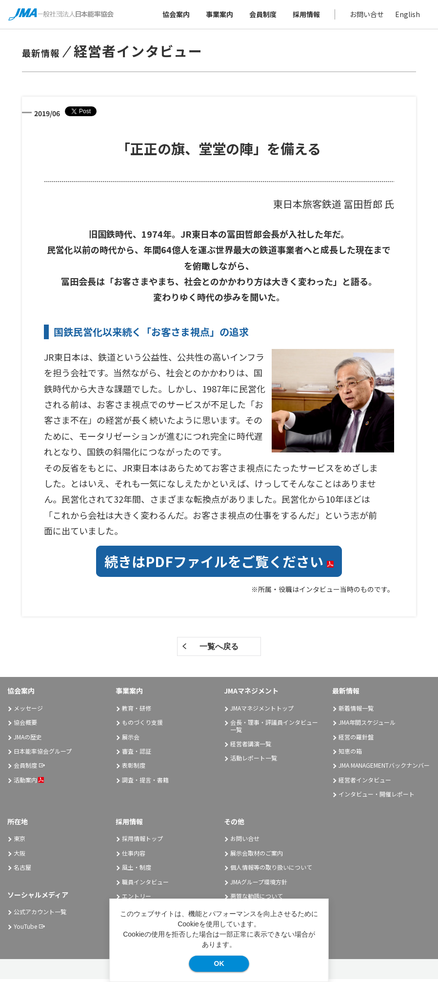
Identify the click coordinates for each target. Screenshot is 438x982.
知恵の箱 (350, 754)
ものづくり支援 (142, 725)
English (406, 15)
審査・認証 (136, 754)
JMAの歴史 (28, 740)
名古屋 (22, 870)
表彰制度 (133, 768)
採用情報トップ (142, 842)
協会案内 (174, 15)
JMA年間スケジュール (367, 725)
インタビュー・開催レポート (376, 797)
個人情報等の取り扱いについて (271, 870)
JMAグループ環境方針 (258, 884)
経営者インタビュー (364, 782)
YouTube (25, 929)
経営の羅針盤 (356, 740)
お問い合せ (365, 15)
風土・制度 (136, 870)
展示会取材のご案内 (256, 856)
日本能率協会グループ (43, 754)
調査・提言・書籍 (145, 782)
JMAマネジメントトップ (262, 711)
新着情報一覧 (356, 711)
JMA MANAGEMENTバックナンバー (384, 768)
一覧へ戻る (219, 649)
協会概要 (25, 725)
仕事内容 (133, 856)
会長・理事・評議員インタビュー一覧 (274, 728)
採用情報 (305, 15)
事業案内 (218, 15)
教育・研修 (136, 711)
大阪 (19, 856)
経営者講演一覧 (250, 746)
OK (219, 963)
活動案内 (29, 782)
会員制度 (261, 15)
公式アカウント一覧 (40, 914)
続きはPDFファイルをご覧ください (219, 564)
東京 (19, 842)
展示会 (130, 740)
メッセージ (28, 711)
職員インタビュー (145, 884)
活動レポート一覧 (253, 761)
